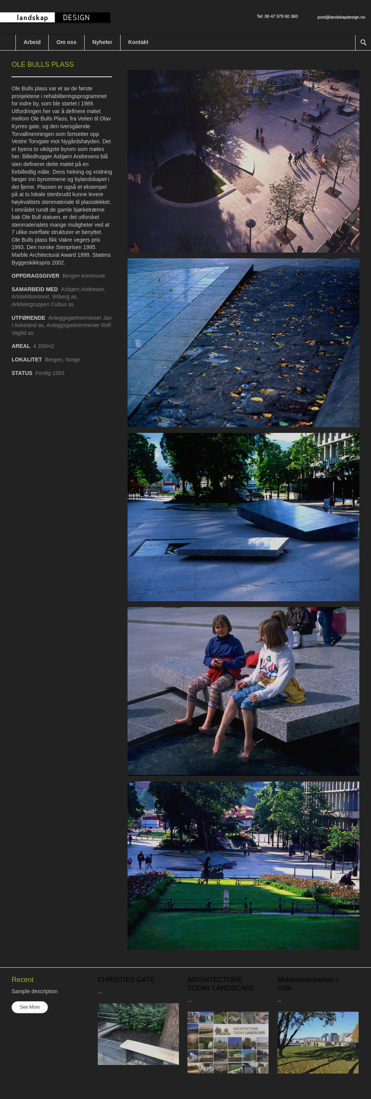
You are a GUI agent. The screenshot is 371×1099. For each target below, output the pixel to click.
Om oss (66, 42)
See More (30, 1007)
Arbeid (32, 42)
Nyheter (102, 42)
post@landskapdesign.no (341, 17)
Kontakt (138, 42)
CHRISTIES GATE (126, 980)
